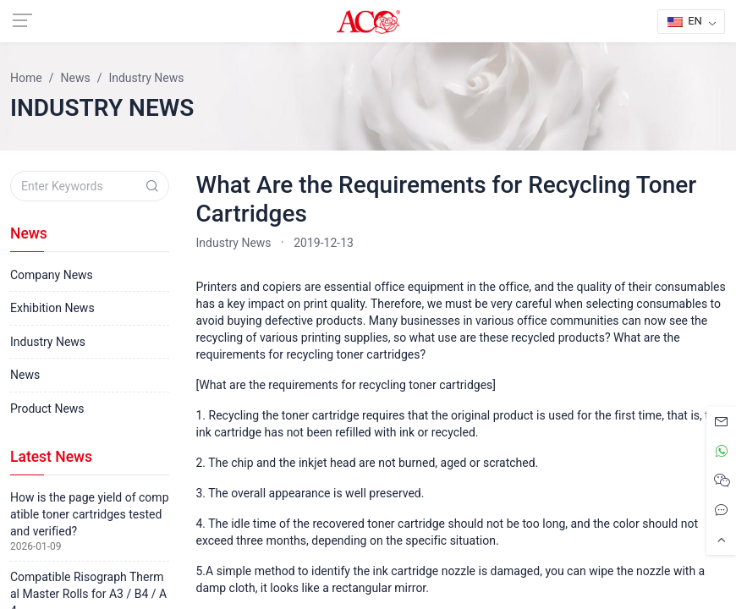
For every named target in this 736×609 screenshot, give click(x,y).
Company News (51, 275)
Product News (47, 408)
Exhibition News (52, 308)
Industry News (234, 243)
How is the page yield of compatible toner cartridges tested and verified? (89, 514)
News (25, 374)
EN (684, 20)
